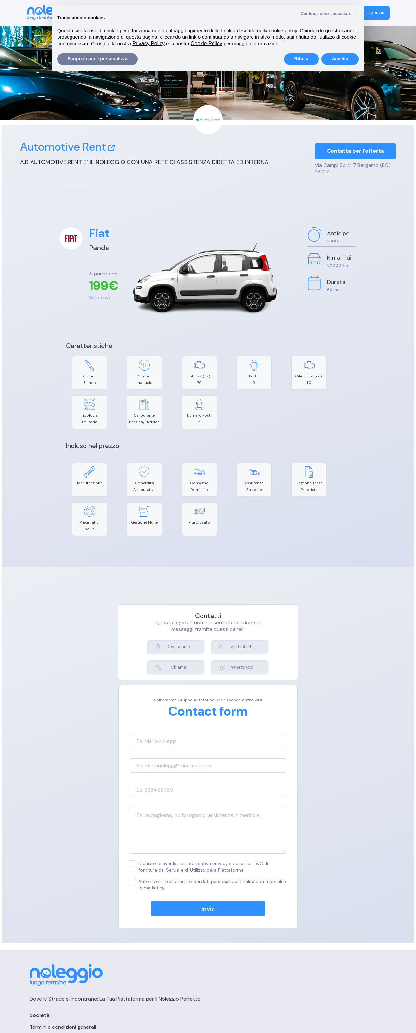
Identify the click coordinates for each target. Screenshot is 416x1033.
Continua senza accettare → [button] (329, 13)
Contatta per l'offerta (355, 151)
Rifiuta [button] (301, 58)
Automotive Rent (67, 146)
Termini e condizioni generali (153, 915)
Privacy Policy (136, 938)
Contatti (238, 915)
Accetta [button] (340, 58)
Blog (233, 938)
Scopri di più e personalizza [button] (97, 58)
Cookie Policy (135, 926)
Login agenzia (320, 915)
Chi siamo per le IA (249, 960)
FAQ (309, 938)
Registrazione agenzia (330, 926)
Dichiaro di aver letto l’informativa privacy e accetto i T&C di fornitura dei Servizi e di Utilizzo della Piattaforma (208, 809)
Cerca (235, 926)
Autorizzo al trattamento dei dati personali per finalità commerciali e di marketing (198, 827)
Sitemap (237, 949)
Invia (208, 852)
